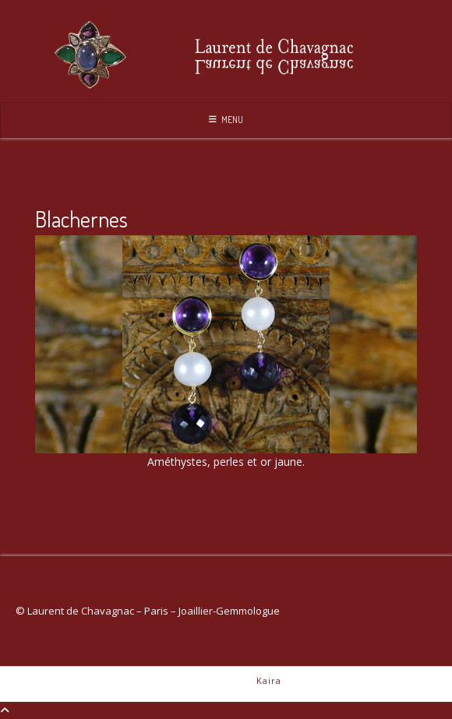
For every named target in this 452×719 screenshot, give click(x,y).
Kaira (268, 680)
